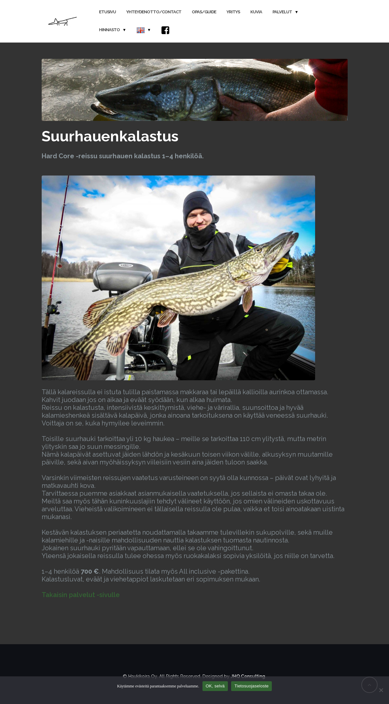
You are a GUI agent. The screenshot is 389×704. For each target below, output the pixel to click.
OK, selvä (215, 686)
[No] (381, 690)
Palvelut (282, 11)
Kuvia (256, 11)
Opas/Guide (204, 11)
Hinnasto (109, 29)
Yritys (233, 11)
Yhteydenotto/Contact (153, 11)
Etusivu (107, 11)
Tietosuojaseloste (251, 686)
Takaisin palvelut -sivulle (81, 595)
